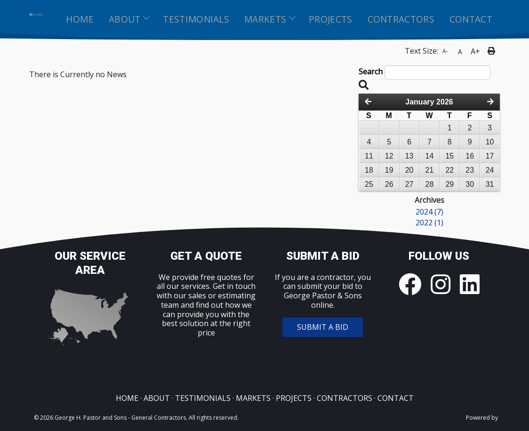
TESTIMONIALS (203, 398)
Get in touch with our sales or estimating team (206, 295)
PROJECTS (294, 398)
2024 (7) (429, 212)
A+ (475, 51)
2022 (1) (429, 223)
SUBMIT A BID (322, 327)
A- (445, 51)
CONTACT (395, 398)
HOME (127, 398)
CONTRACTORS (344, 398)
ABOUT (157, 398)
